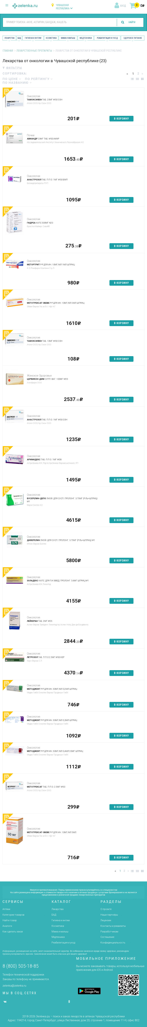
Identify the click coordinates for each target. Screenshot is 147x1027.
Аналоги (7, 926)
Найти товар (10, 920)
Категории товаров (13, 914)
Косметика (51, 38)
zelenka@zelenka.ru (14, 985)
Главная (8, 50)
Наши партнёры (109, 914)
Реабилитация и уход (107, 38)
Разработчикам (109, 931)
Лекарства (9, 38)
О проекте (105, 909)
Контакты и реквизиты (113, 926)
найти (130, 22)
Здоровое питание (132, 38)
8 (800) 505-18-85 (21, 966)
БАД (19, 38)
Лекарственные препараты (34, 50)
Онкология (33, 96)
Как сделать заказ (13, 931)
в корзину (121, 118)
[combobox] (57, 22)
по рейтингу (39, 79)
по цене (12, 79)
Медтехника (86, 38)
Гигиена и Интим (33, 38)
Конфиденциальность (112, 942)
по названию (17, 82)
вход (123, 5)
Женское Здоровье (39, 375)
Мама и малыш (68, 38)
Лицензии (105, 920)
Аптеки (6, 909)
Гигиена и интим (61, 920)
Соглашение (107, 937)
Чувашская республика (62, 7)
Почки (30, 135)
